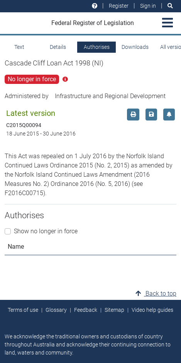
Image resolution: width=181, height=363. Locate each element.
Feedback (85, 310)
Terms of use (23, 310)
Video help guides (152, 310)
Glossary (56, 310)
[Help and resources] (94, 6)
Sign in (148, 6)
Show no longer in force (46, 231)
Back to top (155, 293)
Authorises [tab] (97, 47)
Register (119, 6)
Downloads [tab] (135, 47)
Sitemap (114, 310)
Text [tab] (19, 47)
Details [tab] (58, 47)
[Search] (170, 6)
